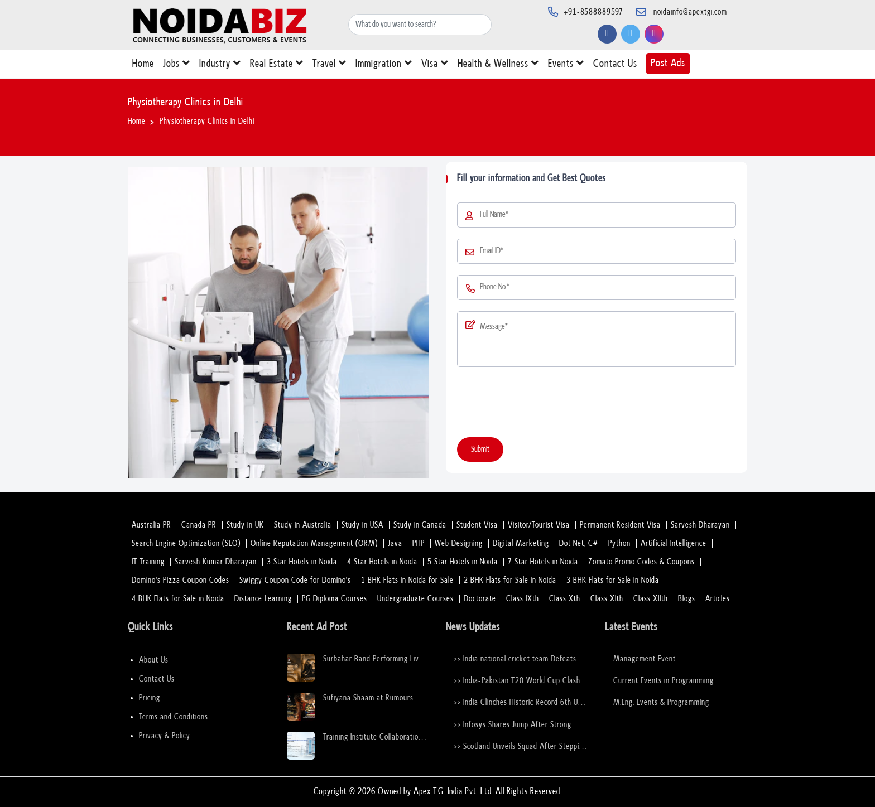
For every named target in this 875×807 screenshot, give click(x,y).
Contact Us (615, 66)
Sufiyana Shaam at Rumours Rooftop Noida (368, 698)
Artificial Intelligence (673, 543)
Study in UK (245, 525)
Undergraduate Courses (415, 599)
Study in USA (362, 525)
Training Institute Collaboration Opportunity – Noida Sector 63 (374, 737)
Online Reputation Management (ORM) (314, 543)
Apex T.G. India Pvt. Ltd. (453, 791)
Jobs (176, 65)
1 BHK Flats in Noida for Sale (407, 580)
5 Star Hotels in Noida (462, 562)
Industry (220, 65)
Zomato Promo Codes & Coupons (641, 562)
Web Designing (459, 543)
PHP (418, 543)
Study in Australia (302, 525)
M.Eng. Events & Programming (661, 702)
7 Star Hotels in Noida (543, 562)
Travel (329, 65)
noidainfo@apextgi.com (690, 12)
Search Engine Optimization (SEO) (186, 543)
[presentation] (542, 404)
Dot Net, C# (578, 543)
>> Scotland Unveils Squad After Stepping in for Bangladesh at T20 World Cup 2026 (520, 747)
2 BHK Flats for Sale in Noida (510, 580)
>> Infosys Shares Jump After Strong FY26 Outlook (512, 725)
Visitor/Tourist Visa (539, 525)
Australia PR (151, 525)
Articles (717, 599)
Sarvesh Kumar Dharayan (216, 562)
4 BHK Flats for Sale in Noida (178, 599)
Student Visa (477, 525)
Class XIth (606, 599)
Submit (480, 449)
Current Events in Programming (663, 680)
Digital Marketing (521, 543)
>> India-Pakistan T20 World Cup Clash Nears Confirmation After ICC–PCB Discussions (517, 681)
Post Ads (668, 63)
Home (143, 66)
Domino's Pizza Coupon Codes (180, 580)
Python (619, 543)
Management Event (644, 659)
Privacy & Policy (164, 736)
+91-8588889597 (593, 12)
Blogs (686, 599)
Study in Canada (419, 525)
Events (566, 65)
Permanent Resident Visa (620, 525)
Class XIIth (650, 599)
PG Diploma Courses (334, 599)
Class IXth (522, 599)
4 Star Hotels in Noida (382, 562)
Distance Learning (263, 599)
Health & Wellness (498, 65)
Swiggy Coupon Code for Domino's (295, 580)
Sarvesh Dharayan (700, 525)
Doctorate (480, 599)
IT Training (148, 562)
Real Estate (277, 65)
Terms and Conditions (173, 717)
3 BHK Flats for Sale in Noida (612, 580)
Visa (435, 65)
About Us (154, 660)
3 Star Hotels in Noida (302, 562)
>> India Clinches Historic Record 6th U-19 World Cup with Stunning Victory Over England (517, 703)
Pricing (149, 698)
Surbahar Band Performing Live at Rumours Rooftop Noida (373, 659)
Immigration (383, 65)
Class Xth (564, 599)
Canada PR (199, 525)
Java (395, 543)
